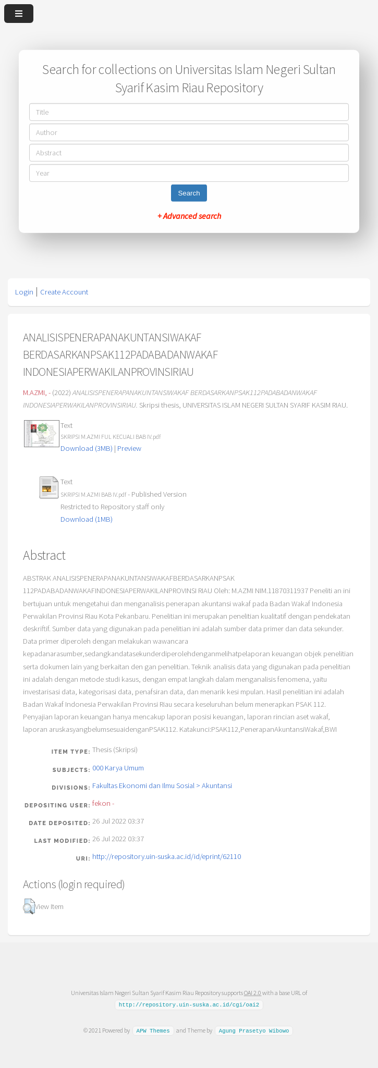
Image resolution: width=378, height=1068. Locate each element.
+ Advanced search (189, 216)
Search (189, 193)
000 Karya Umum (118, 767)
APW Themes (152, 1030)
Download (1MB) (86, 519)
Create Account (64, 292)
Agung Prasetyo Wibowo (254, 1030)
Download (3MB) (86, 448)
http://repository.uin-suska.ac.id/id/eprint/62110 (166, 856)
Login (24, 292)
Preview (129, 448)
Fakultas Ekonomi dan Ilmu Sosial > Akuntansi (162, 785)
